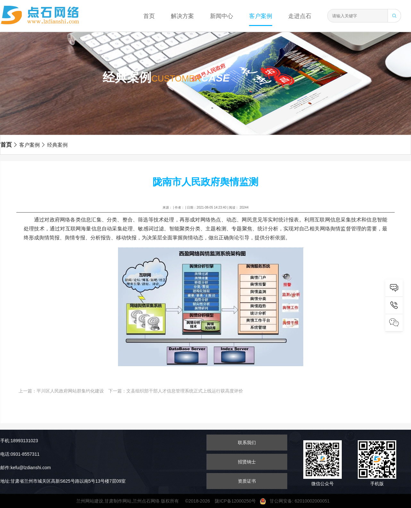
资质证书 (247, 481)
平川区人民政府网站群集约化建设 (70, 390)
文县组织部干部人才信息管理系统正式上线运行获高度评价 (184, 390)
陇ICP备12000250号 (237, 501)
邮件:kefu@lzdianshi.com (25, 467)
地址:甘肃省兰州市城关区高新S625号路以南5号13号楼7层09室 (63, 481)
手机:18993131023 (19, 440)
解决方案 (182, 16)
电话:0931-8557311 (19, 454)
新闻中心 (221, 16)
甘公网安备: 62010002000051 (297, 501)
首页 (149, 16)
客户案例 (260, 16)
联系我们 (247, 442)
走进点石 (299, 16)
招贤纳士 (247, 461)
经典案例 (54, 145)
